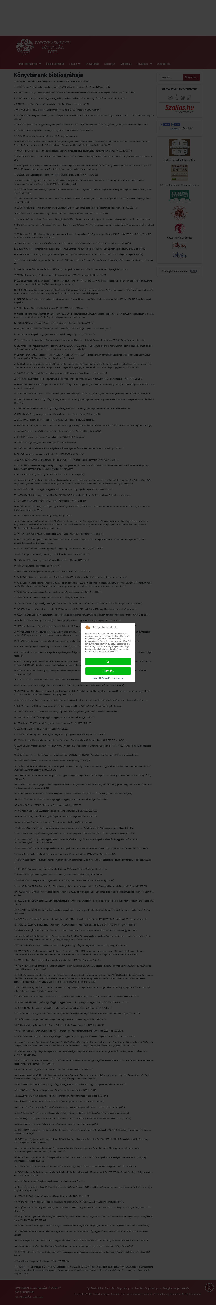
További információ (101, 678)
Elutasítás (108, 671)
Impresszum (117, 678)
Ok (108, 661)
